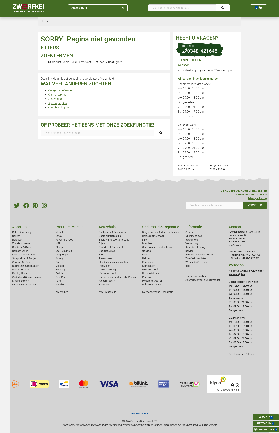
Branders (147, 243)
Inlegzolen (104, 265)
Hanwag (60, 269)
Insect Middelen (21, 269)
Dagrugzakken (107, 250)
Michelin (60, 265)
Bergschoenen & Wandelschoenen (161, 232)
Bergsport (17, 239)
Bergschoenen (20, 250)
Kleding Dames (20, 280)
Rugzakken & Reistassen (25, 265)
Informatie (193, 227)
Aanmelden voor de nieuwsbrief (202, 279)
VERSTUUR (255, 205)
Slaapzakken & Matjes (24, 258)
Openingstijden (57, 103)
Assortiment (97, 8)
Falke (58, 280)
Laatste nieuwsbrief (196, 276)
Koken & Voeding (21, 232)
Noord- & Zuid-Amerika (24, 254)
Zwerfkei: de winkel (195, 258)
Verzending (55, 99)
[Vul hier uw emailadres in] (214, 205)
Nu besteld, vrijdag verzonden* (205, 70)
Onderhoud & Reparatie (160, 227)
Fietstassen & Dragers (24, 284)
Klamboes (104, 284)
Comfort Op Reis (21, 262)
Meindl (59, 232)
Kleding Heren (20, 273)
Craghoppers (63, 254)
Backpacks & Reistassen (112, 232)
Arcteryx (60, 258)
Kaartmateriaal (107, 273)
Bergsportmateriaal (153, 235)
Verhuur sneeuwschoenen (199, 254)
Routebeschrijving (59, 107)
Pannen (146, 277)
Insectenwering (107, 269)
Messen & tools (150, 269)
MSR (58, 243)
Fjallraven (61, 262)
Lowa (59, 235)
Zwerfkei (60, 284)
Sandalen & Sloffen (22, 247)
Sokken (16, 235)
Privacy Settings (139, 413)
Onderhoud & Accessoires (26, 277)
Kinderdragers (107, 280)
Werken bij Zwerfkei (196, 262)
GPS (144, 254)
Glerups (60, 247)
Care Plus (61, 277)
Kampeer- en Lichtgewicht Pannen (118, 277)
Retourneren (192, 239)
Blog (187, 265)
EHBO (102, 254)
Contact (189, 232)
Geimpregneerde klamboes (157, 247)
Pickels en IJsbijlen (152, 280)
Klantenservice (57, 94)
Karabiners (148, 262)
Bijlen (102, 243)
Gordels (146, 250)
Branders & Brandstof (111, 247)
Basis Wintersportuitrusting (114, 239)
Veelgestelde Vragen (60, 90)
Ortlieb (59, 273)
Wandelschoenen (21, 243)
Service (189, 250)
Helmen (146, 258)
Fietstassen (105, 258)
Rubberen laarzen (152, 284)
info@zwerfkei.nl (219, 165)
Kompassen (148, 265)
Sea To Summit (64, 250)
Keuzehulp (107, 227)
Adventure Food (64, 239)
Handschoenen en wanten (113, 262)
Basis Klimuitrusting (110, 235)
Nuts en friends (150, 273)
